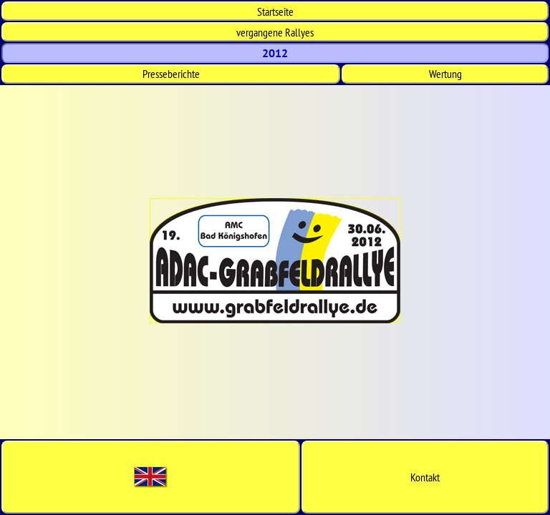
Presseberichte (171, 74)
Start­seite (275, 11)
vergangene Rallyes (275, 32)
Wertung (445, 74)
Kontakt (425, 477)
